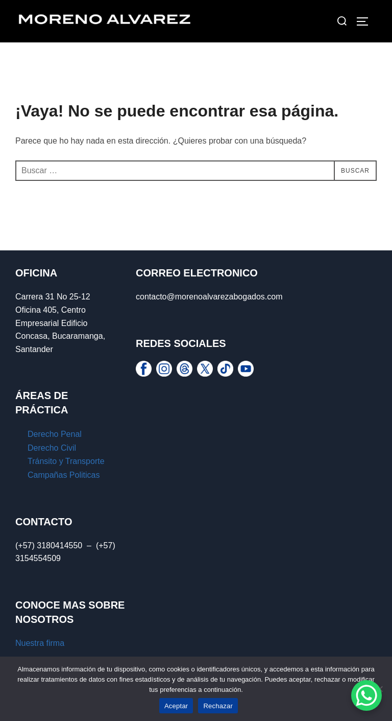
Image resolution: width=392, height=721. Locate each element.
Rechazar (218, 706)
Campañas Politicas (64, 475)
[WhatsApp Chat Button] (366, 695)
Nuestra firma (39, 643)
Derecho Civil (52, 448)
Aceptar (176, 706)
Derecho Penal (56, 434)
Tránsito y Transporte (66, 461)
